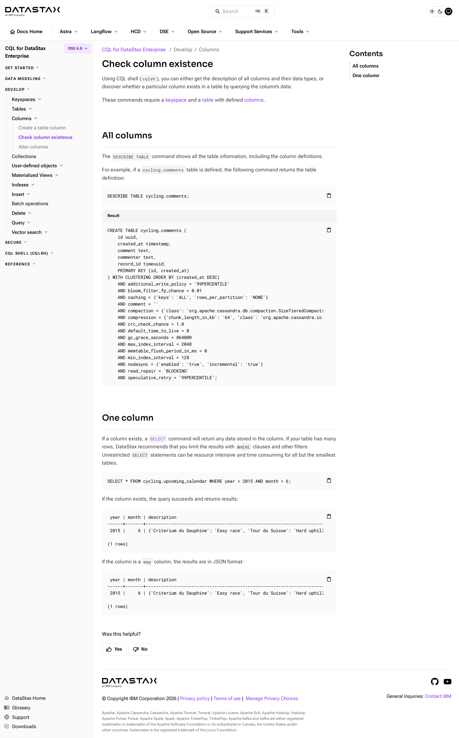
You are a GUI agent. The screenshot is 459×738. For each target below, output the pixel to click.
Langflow (105, 31)
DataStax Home (25, 698)
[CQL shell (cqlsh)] (47, 253)
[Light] (432, 11)
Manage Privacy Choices (272, 698)
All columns (127, 135)
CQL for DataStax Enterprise (134, 50)
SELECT (157, 439)
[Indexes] (50, 185)
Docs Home (25, 32)
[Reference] (47, 264)
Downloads (20, 726)
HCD (139, 31)
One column (128, 418)
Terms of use (227, 698)
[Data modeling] (47, 78)
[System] (448, 11)
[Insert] (50, 194)
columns (254, 100)
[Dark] (440, 11)
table (208, 100)
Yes (114, 649)
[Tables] (50, 109)
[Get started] (47, 67)
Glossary (17, 708)
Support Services (257, 31)
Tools (300, 31)
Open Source (205, 31)
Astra (69, 31)
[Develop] (47, 89)
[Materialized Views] (50, 175)
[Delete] (50, 213)
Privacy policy (195, 698)
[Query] (50, 223)
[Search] (243, 11)
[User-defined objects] (50, 166)
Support (16, 717)
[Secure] (47, 242)
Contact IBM (438, 696)
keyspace (176, 100)
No (140, 649)
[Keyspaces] (50, 100)
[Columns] (50, 119)
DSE (168, 31)
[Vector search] (50, 232)
